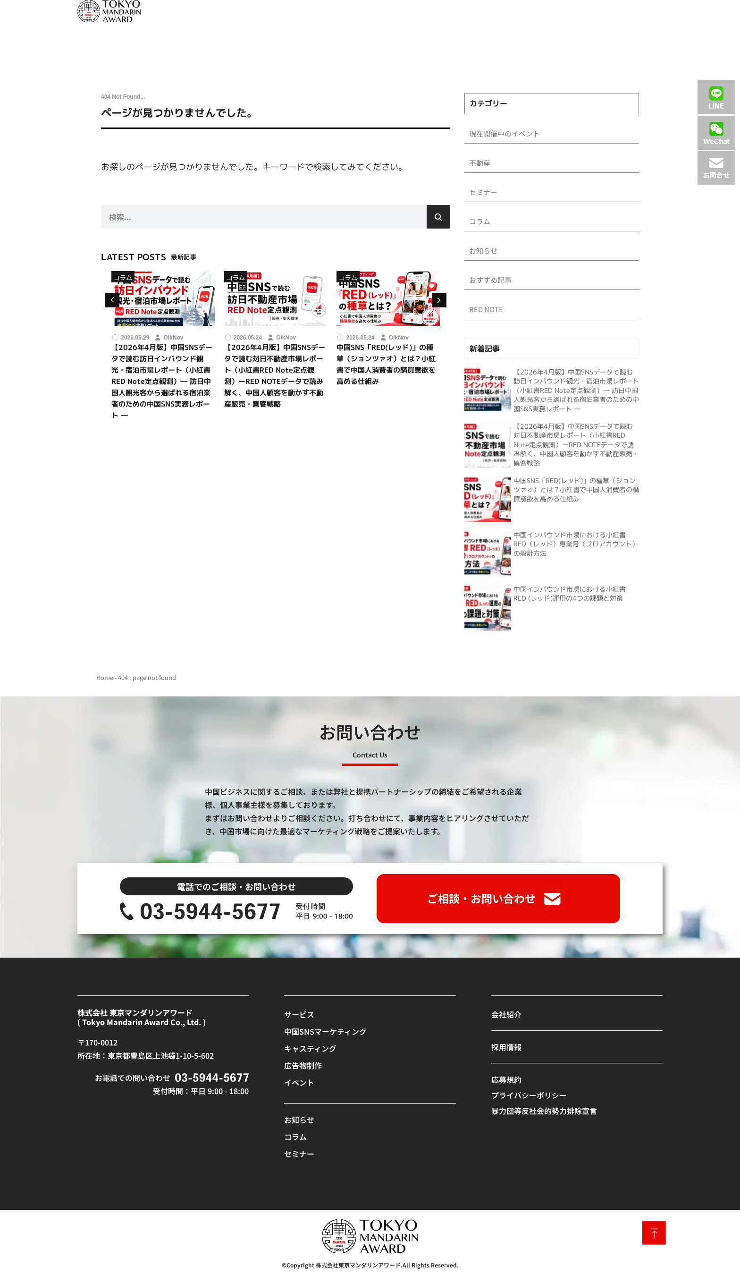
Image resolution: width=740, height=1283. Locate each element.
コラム (123, 277)
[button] (439, 300)
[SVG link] (109, 11)
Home (104, 681)
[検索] (438, 217)
